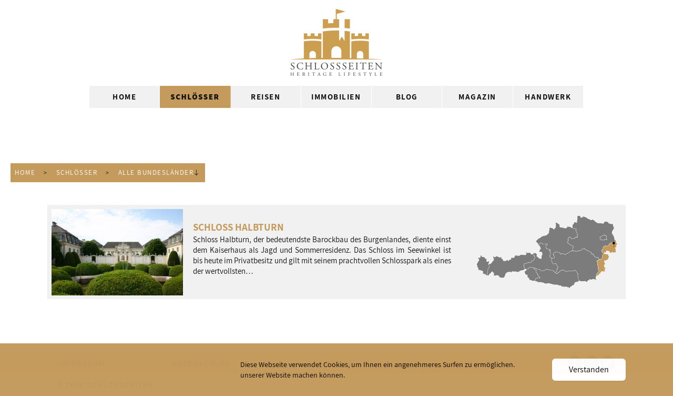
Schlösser (77, 172)
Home (25, 172)
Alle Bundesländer (156, 172)
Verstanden (589, 369)
